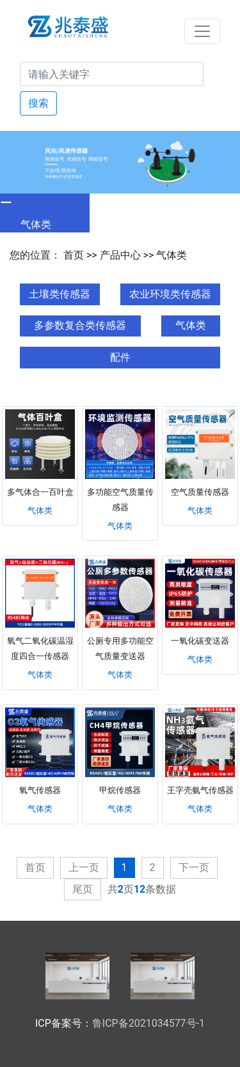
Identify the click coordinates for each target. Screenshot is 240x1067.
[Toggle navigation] (202, 31)
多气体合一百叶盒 (40, 492)
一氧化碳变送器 (200, 641)
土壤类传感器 (59, 294)
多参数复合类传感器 (80, 325)
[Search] (112, 74)
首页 (73, 255)
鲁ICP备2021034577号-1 (148, 1023)
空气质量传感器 (200, 492)
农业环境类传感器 (170, 294)
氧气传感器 (40, 790)
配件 (120, 357)
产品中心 (120, 255)
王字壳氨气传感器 (200, 790)
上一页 (83, 867)
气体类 (171, 255)
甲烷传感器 (120, 790)
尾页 (82, 889)
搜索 (38, 103)
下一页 (194, 867)
